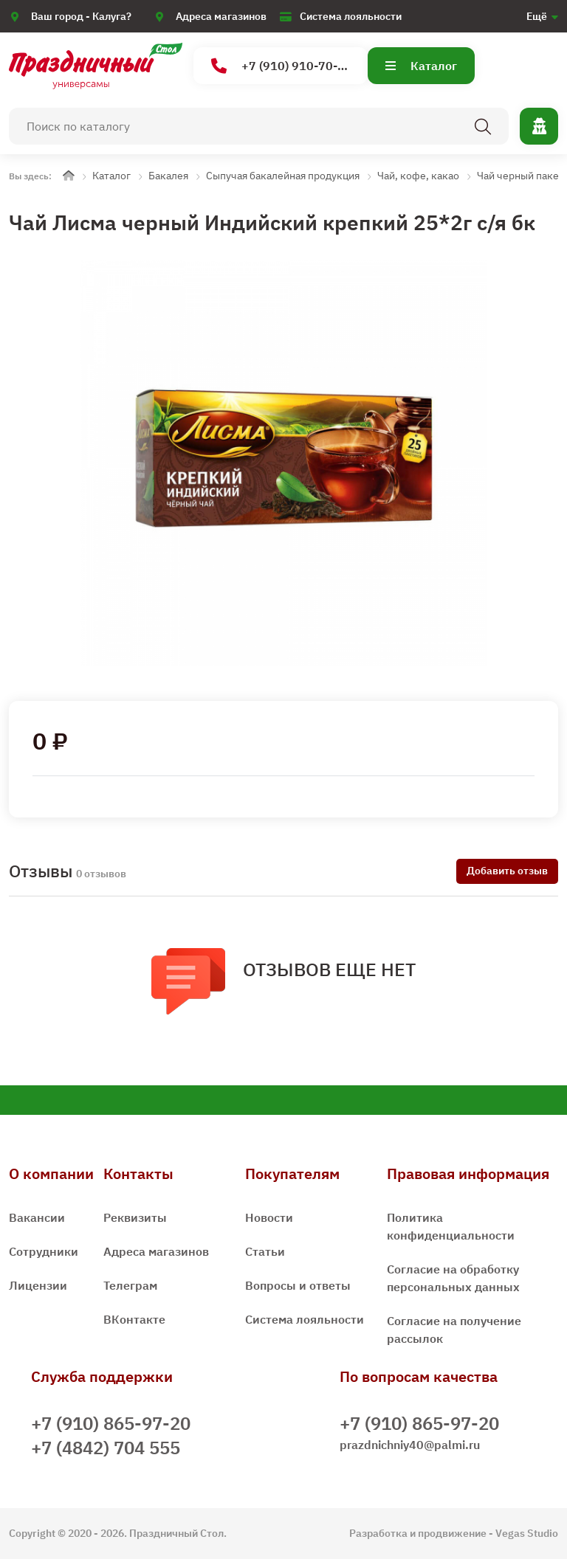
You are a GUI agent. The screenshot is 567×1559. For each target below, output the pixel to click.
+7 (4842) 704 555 (105, 1447)
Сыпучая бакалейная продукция (283, 175)
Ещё (536, 16)
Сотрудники (43, 1251)
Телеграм (130, 1285)
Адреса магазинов (221, 16)
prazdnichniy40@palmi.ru (410, 1444)
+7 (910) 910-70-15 (281, 66)
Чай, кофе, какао (418, 175)
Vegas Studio (526, 1533)
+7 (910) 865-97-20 (110, 1423)
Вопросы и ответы (298, 1285)
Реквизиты (135, 1217)
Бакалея (168, 175)
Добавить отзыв (507, 870)
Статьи (265, 1251)
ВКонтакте (134, 1319)
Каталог (421, 65)
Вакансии (37, 1217)
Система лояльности (351, 16)
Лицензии (38, 1285)
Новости (269, 1217)
